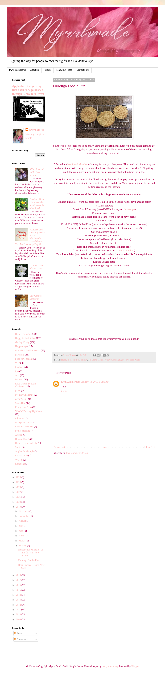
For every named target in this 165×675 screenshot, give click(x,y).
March (22, 540)
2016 (19, 585)
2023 (19, 487)
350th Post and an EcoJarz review (37, 172)
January (23, 545)
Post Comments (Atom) (77, 453)
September (24, 516)
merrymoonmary (110, 666)
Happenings (21, 346)
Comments (20, 639)
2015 (19, 590)
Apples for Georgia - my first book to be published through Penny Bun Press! (28, 90)
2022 (19, 492)
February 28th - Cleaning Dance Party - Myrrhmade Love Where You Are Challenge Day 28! (30, 237)
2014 (19, 595)
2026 (19, 477)
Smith (18, 447)
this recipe (129, 209)
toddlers (19, 367)
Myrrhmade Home (17, 70)
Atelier (18, 435)
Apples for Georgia (24, 451)
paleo (17, 390)
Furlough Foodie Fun (28, 560)
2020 (19, 502)
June (21, 530)
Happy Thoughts (23, 334)
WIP (17, 363)
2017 (19, 580)
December (24, 511)
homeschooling (22, 430)
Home (105, 447)
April (21, 535)
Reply (64, 391)
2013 (19, 599)
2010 (19, 614)
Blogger (135, 666)
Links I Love (21, 455)
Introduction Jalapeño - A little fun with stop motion (30, 552)
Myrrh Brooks (36, 130)
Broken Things (22, 439)
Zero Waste (135, 360)
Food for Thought (23, 359)
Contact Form (83, 70)
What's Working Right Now (117, 360)
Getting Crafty (22, 342)
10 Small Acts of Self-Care (36, 267)
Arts (17, 375)
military (84, 360)
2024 (19, 482)
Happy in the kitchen (70, 360)
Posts (18, 633)
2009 (19, 619)
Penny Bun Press (64, 70)
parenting (19, 354)
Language (20, 463)
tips (17, 371)
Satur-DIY (20, 403)
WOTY (19, 459)
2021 (19, 497)
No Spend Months (77, 164)
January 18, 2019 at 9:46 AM (95, 381)
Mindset (19, 379)
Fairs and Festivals (24, 426)
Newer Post (59, 447)
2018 (19, 575)
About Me (34, 70)
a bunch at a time (125, 250)
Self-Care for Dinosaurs (36, 297)
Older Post (150, 447)
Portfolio (47, 70)
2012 (19, 604)
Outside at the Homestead (27, 350)
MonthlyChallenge (24, 395)
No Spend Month (96, 360)
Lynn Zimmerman (70, 381)
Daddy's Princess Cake (26, 443)
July (21, 526)
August (22, 521)
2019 (19, 507)
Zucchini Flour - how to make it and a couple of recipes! (37, 203)
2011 (18, 609)
